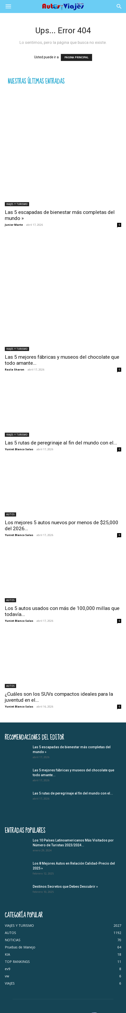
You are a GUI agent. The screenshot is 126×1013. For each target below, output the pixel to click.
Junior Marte (14, 224)
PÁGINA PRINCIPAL (76, 57)
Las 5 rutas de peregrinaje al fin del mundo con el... (61, 443)
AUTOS (10, 514)
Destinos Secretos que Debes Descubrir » (65, 886)
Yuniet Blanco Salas (19, 449)
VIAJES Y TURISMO (17, 204)
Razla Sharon (14, 369)
